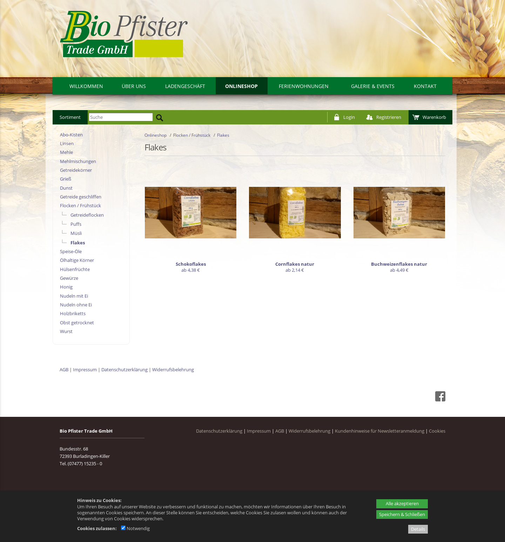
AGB (64, 369)
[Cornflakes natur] (295, 221)
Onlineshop (241, 86)
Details (418, 529)
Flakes (77, 242)
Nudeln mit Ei (74, 296)
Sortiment (70, 117)
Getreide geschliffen (80, 197)
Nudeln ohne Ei (76, 305)
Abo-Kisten (71, 134)
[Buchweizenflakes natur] (399, 221)
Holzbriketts (73, 313)
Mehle (66, 152)
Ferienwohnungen (304, 86)
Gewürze (69, 278)
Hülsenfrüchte (75, 269)
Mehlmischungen (78, 161)
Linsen (67, 143)
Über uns (134, 86)
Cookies (437, 431)
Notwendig (135, 528)
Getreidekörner (76, 170)
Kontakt (425, 86)
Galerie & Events (373, 86)
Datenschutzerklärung (124, 369)
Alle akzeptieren (402, 503)
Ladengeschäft (185, 86)
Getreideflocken (87, 215)
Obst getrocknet (77, 322)
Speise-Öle (71, 251)
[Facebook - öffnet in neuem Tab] (439, 400)
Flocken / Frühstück (80, 205)
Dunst (66, 188)
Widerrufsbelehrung (173, 369)
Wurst (66, 331)
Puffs (75, 224)
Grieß (65, 179)
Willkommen (86, 86)
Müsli (76, 233)
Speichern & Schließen (402, 514)
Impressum (85, 369)
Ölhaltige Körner (77, 260)
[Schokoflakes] (190, 221)
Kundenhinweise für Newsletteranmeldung (379, 431)
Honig (66, 287)
